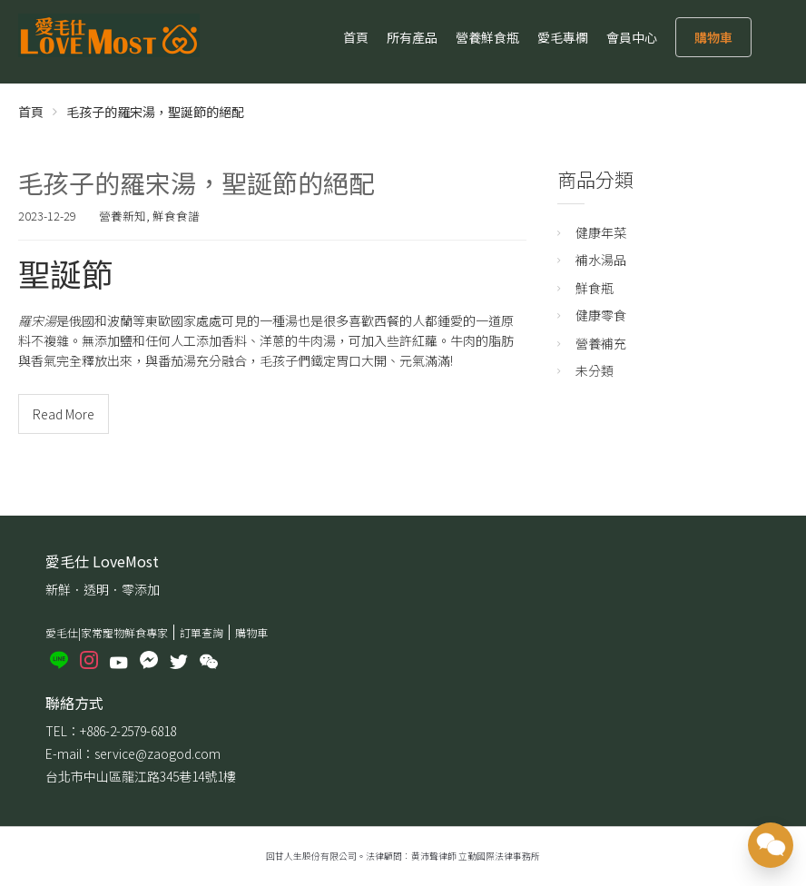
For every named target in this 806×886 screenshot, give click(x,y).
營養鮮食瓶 (487, 37)
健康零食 (600, 315)
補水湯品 (600, 260)
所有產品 (412, 37)
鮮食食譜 (176, 215)
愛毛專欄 (562, 37)
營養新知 (122, 215)
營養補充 (600, 343)
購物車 (713, 37)
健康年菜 (600, 232)
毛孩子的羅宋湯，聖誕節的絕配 (196, 182)
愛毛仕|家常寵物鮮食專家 (106, 632)
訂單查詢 (201, 632)
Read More (63, 414)
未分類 (594, 370)
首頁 (356, 37)
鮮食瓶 (594, 288)
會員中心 (631, 37)
